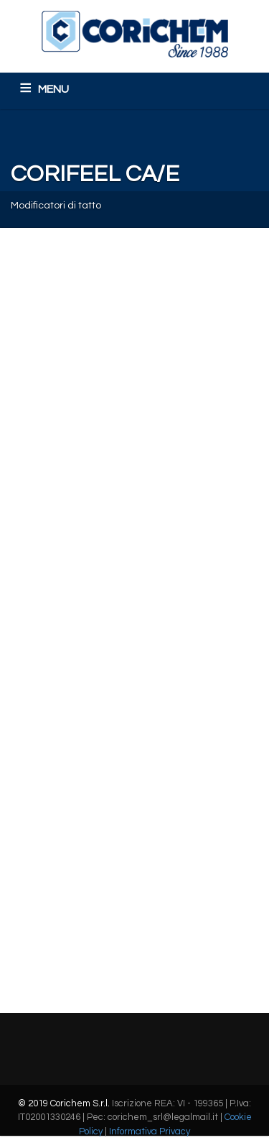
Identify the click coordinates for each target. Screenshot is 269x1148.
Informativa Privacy (149, 1131)
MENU (53, 89)
